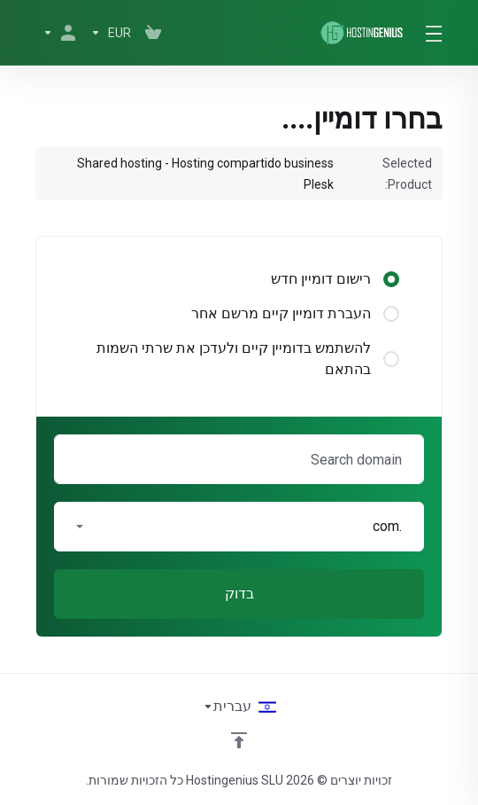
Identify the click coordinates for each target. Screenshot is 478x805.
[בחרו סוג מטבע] (110, 33)
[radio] (391, 279)
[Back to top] (239, 740)
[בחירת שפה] (239, 706)
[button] (239, 526)
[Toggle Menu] (436, 33)
